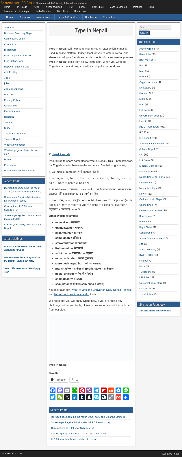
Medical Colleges (149, 165)
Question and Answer (151, 210)
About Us (167, 453)
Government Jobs (149, 115)
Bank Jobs (145, 54)
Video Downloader (14, 144)
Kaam (177, 453)
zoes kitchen (146, 294)
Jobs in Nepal (147, 149)
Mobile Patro (146, 171)
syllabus (143, 260)
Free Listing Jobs (13, 60)
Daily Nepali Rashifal (118, 289)
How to (143, 121)
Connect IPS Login (14, 38)
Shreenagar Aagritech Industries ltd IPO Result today (80, 422)
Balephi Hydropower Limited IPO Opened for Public (22, 248)
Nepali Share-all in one (152, 176)
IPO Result (22, 6)
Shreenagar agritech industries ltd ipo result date (78, 433)
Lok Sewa (144, 160)
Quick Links (80, 11)
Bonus (82, 6)
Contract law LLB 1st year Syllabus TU (72, 427)
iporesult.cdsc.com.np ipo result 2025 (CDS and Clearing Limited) (88, 416)
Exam (142, 98)
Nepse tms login (54, 6)
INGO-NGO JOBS (149, 126)
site (141, 243)
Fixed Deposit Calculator (18, 55)
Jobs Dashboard (118, 6)
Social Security (147, 249)
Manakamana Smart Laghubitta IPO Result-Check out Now (21, 259)
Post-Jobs (10, 164)
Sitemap (8, 122)
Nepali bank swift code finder (71, 294)
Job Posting (11, 72)
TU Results (145, 271)
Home (7, 6)
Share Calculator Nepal (152, 238)
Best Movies (146, 59)
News (36, 6)
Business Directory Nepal (16, 11)
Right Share (98, 6)
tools (142, 266)
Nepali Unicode (61, 154)
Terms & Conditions (68, 17)
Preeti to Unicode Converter (88, 289)
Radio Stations (43, 11)
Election (143, 93)
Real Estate (145, 216)
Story (7, 127)
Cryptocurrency (148, 82)
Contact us (109, 17)
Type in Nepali (91, 30)
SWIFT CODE (146, 254)
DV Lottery (62, 11)
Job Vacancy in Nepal (151, 143)
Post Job (137, 6)
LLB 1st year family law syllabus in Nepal (73, 439)
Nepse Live (145, 182)
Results (143, 221)
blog (141, 70)
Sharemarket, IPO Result (18, 3)
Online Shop (146, 204)
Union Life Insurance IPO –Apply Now (21, 270)
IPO (71, 6)
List (141, 154)
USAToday (145, 288)
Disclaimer (91, 17)
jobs (6, 83)
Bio (141, 65)
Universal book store (150, 282)
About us (25, 17)
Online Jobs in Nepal (151, 199)
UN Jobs (144, 277)
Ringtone (9, 116)
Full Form (144, 109)
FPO (141, 104)
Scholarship (146, 232)
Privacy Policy (44, 17)
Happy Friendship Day (16, 66)
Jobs (151, 6)
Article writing (147, 48)
